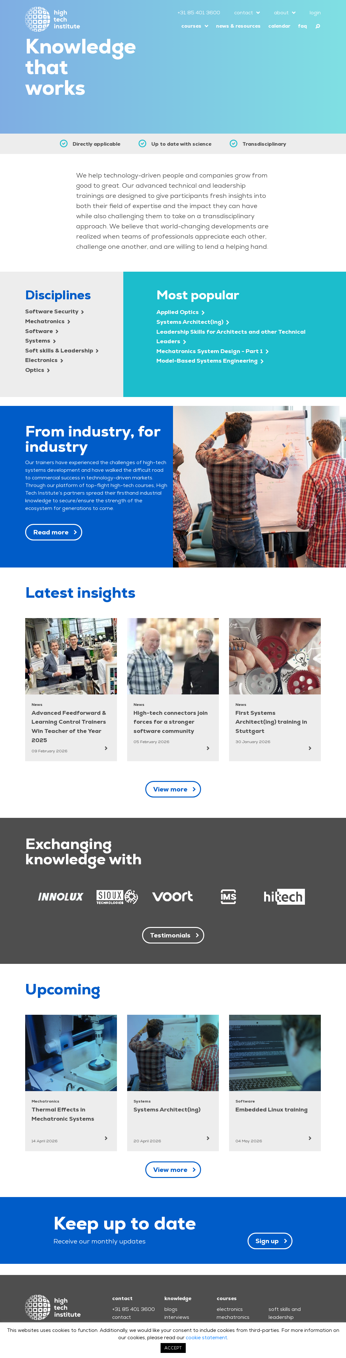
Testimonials (170, 935)
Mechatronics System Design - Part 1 (212, 351)
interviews (176, 1317)
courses (191, 26)
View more (170, 789)
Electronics (44, 360)
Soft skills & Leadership (61, 350)
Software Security (54, 311)
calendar (279, 26)
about (281, 12)
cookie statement (206, 1337)
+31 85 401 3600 (198, 12)
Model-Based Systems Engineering (209, 360)
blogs (170, 1309)
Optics (37, 369)
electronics (230, 1309)
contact (243, 12)
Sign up (267, 1241)
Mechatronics (47, 321)
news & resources (238, 26)
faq (302, 26)
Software (41, 331)
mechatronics (233, 1317)
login (315, 12)
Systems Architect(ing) (192, 321)
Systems (40, 340)
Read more (50, 532)
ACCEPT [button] (173, 1348)
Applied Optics (180, 312)
